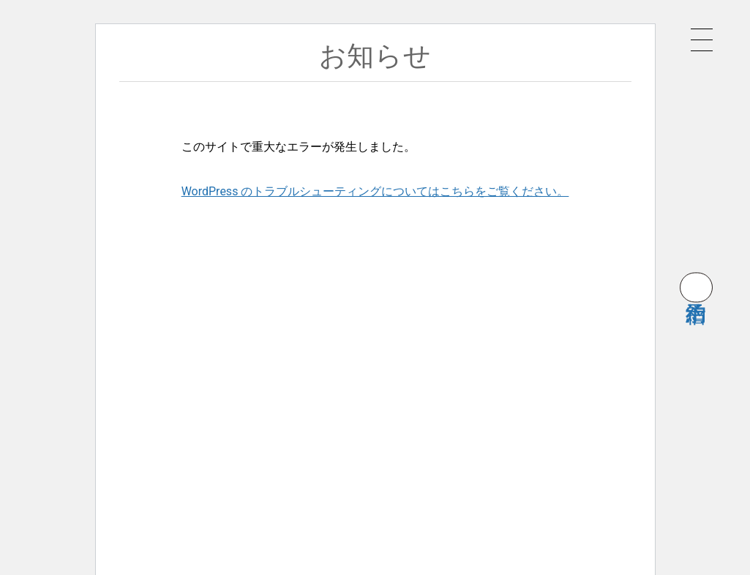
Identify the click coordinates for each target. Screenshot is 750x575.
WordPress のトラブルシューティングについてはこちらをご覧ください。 (375, 191)
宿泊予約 (696, 287)
